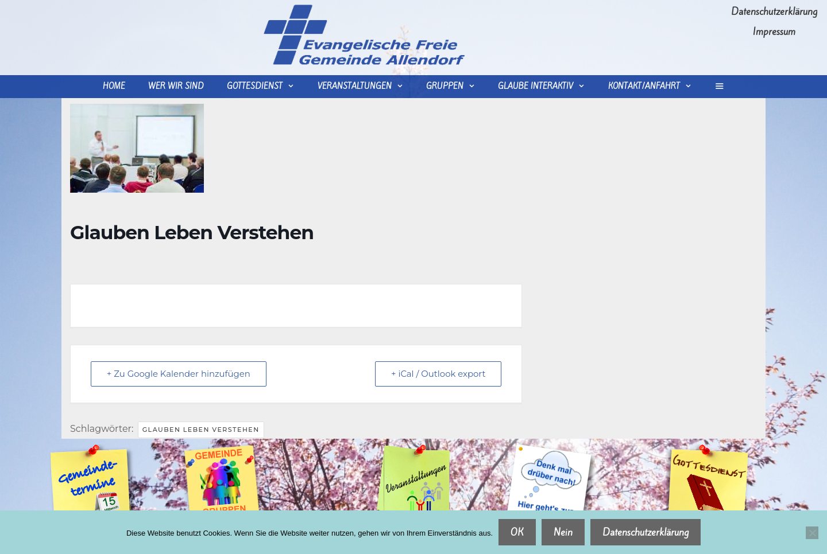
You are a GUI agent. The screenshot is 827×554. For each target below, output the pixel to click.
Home (114, 86)
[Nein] (812, 532)
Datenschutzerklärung (774, 11)
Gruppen (456, 86)
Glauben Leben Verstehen (201, 430)
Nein (563, 532)
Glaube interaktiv (547, 86)
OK (517, 532)
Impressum (774, 31)
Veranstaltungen (366, 86)
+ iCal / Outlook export (437, 373)
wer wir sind (176, 86)
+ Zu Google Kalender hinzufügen (179, 373)
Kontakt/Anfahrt (655, 86)
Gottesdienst (266, 86)
